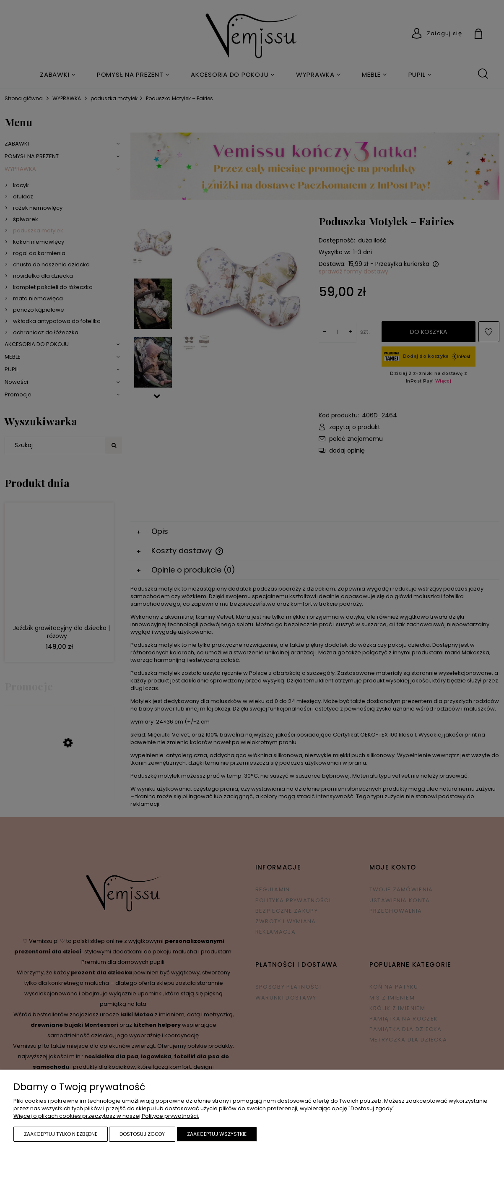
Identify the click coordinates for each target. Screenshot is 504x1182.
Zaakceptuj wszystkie (217, 1134)
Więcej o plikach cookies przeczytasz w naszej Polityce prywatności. (106, 1116)
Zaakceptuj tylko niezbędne (60, 1134)
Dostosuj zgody (142, 1134)
